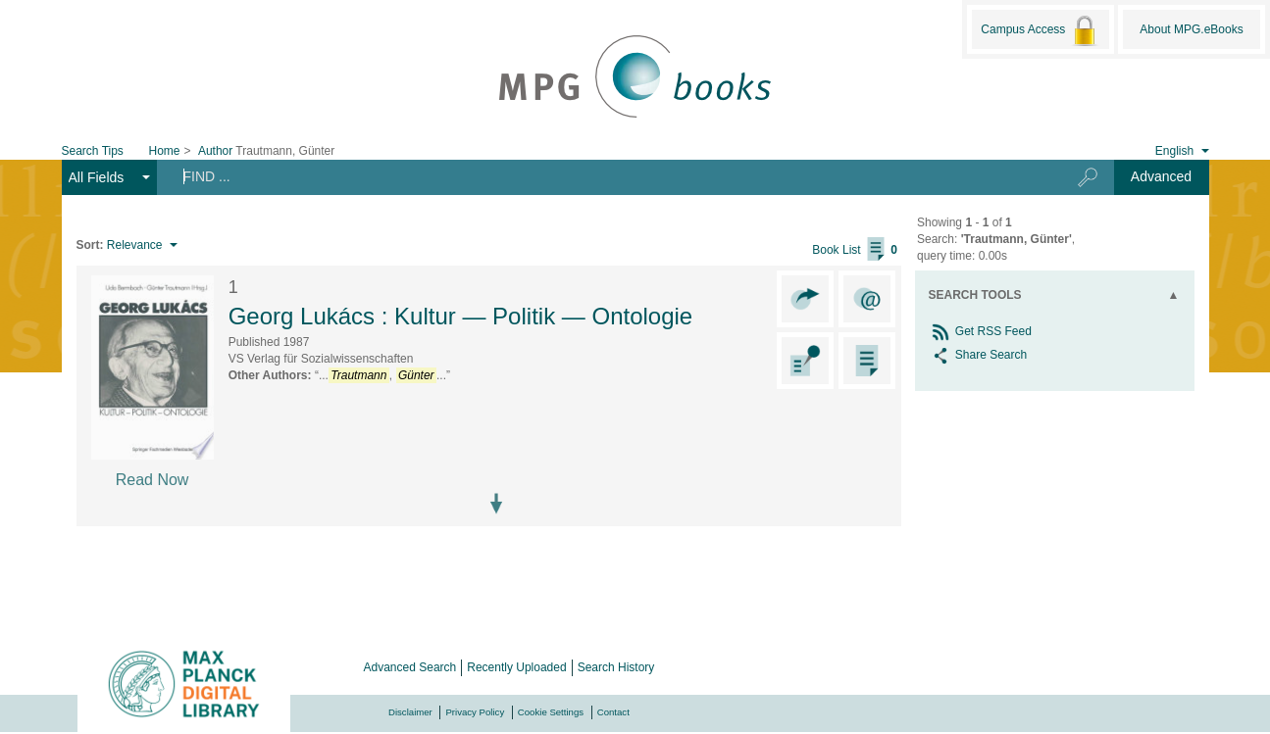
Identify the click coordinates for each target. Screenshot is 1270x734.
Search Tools (975, 295)
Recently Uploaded (516, 667)
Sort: (90, 245)
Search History (616, 667)
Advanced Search (410, 667)
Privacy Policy (474, 712)
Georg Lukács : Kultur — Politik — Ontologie (461, 316)
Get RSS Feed (980, 331)
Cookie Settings (551, 712)
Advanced (1161, 176)
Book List (854, 250)
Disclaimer (410, 712)
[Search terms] (602, 176)
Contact (613, 712)
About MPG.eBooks (1191, 29)
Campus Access (1040, 30)
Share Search (978, 355)
